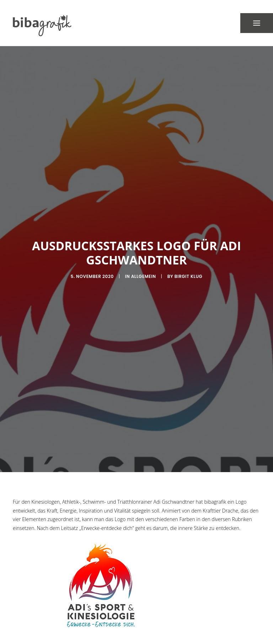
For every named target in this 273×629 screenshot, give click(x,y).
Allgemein (143, 269)
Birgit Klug (189, 269)
